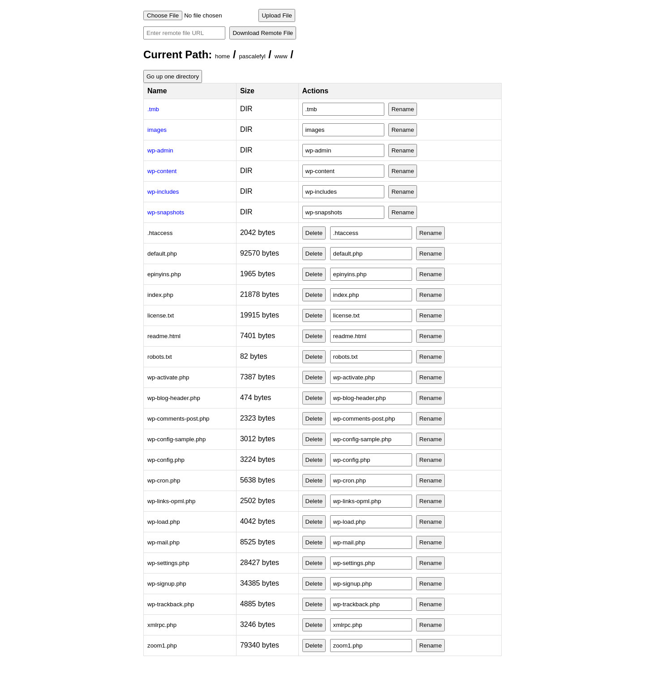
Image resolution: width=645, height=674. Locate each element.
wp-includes (163, 191)
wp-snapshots (165, 212)
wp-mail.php (163, 542)
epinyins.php (164, 274)
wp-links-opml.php (171, 501)
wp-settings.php (168, 563)
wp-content (161, 171)
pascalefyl (252, 56)
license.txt (160, 315)
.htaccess (159, 233)
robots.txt (159, 356)
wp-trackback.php (170, 604)
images (157, 129)
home (222, 56)
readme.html (164, 336)
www (281, 56)
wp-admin (160, 150)
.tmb (153, 109)
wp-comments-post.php (178, 418)
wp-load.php (163, 521)
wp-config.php (166, 460)
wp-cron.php (163, 480)
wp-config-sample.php (176, 439)
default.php (162, 253)
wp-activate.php (168, 377)
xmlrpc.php (161, 625)
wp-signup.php (166, 583)
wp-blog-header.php (173, 398)
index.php (160, 294)
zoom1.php (162, 645)
